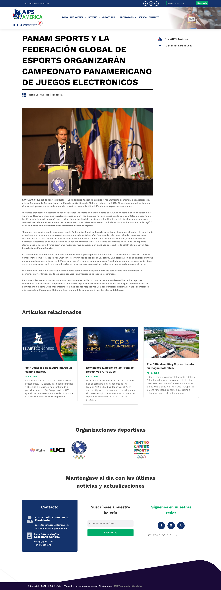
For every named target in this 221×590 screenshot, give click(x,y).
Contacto (154, 17)
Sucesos (44, 95)
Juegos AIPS (108, 17)
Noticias (92, 17)
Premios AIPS (126, 17)
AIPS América (76, 17)
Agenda (142, 17)
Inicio (65, 17)
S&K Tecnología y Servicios (128, 586)
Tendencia (57, 95)
